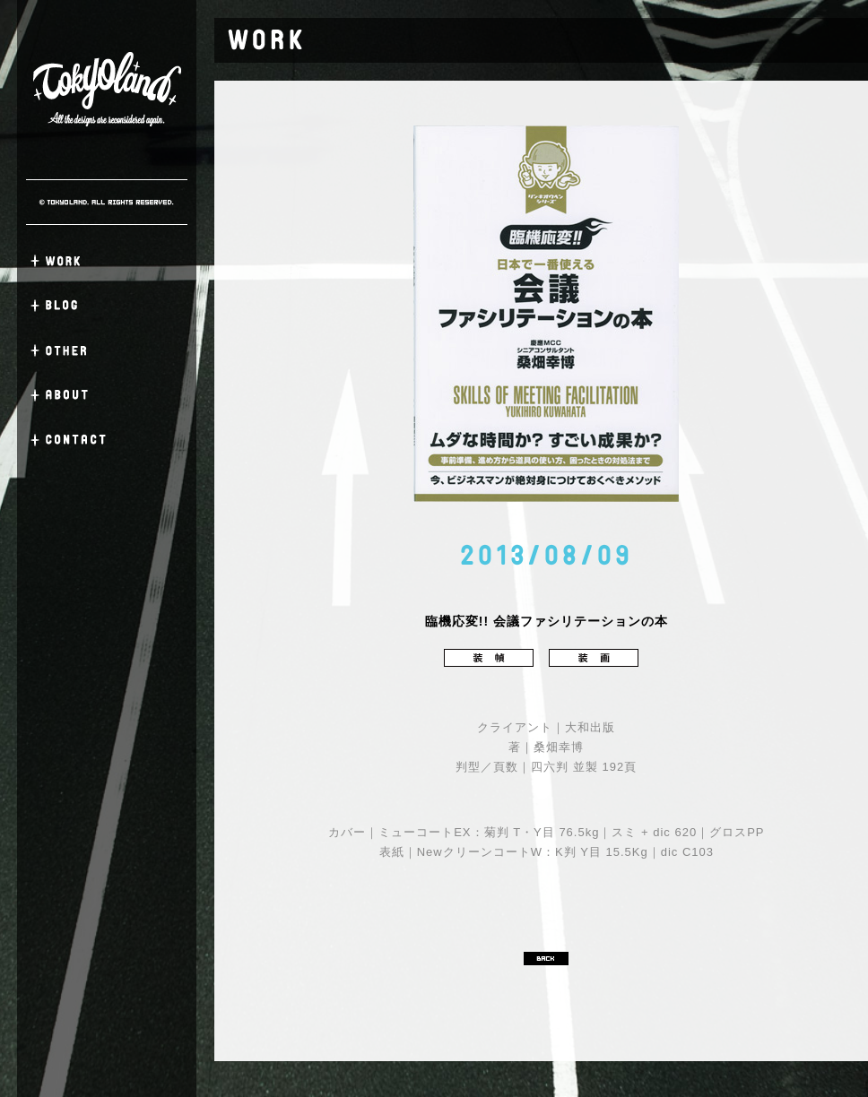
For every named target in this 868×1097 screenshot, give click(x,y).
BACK (546, 958)
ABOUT (106, 395)
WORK (106, 261)
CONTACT (106, 440)
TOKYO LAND (106, 89)
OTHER (106, 350)
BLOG (106, 306)
